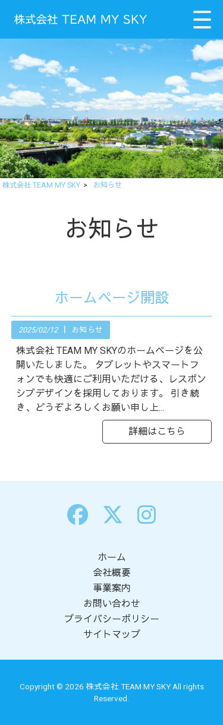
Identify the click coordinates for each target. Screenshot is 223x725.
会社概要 (112, 572)
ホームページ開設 (112, 298)
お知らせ (87, 329)
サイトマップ (111, 634)
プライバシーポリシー (111, 619)
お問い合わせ (111, 603)
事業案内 (112, 588)
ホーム (112, 557)
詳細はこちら (157, 431)
